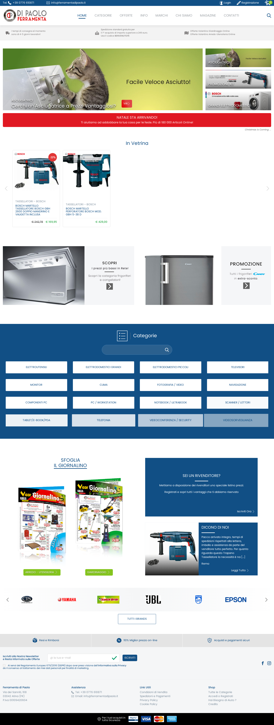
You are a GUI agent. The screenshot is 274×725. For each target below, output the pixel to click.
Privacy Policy (149, 700)
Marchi (161, 15)
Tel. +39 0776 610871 (88, 692)
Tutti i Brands (137, 619)
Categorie (103, 15)
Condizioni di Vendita (153, 692)
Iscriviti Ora (246, 511)
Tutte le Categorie (220, 692)
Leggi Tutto (240, 570)
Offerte (126, 15)
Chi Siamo (184, 15)
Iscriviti (129, 658)
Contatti (231, 15)
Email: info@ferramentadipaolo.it (96, 696)
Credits (213, 704)
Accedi (212, 696)
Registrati (227, 696)
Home (82, 15)
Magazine (208, 15)
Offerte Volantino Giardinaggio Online (210, 31)
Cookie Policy (148, 704)
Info (144, 15)
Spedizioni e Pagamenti (155, 696)
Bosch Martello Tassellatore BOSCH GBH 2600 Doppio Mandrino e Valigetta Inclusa (32, 210)
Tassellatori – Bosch (30, 201)
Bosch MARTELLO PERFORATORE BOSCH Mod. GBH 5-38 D (84, 211)
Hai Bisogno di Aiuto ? (222, 700)
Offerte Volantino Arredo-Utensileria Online (212, 34)
